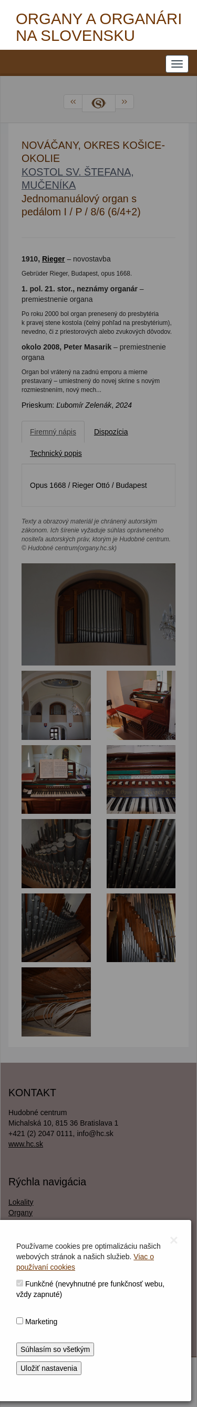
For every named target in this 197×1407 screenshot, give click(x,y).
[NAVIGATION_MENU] (177, 64)
